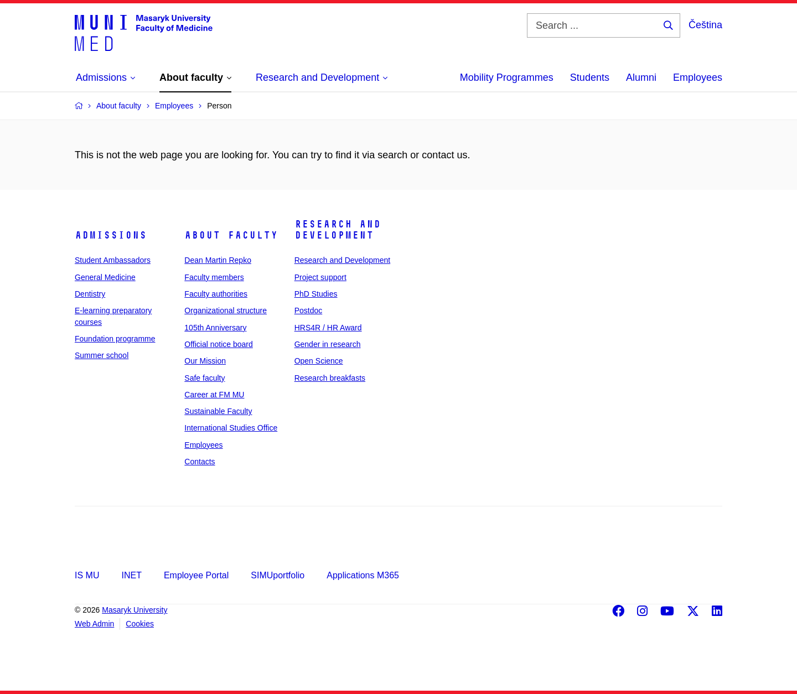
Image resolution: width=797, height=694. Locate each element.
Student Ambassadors (113, 260)
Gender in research (327, 344)
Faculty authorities (215, 293)
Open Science (318, 360)
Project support (320, 277)
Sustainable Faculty (218, 411)
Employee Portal (196, 575)
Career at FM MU (214, 394)
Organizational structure (225, 310)
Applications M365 (363, 575)
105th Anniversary (215, 327)
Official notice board (218, 344)
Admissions (111, 235)
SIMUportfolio (277, 575)
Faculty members (214, 277)
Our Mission (205, 360)
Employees (697, 77)
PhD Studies (316, 293)
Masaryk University (134, 609)
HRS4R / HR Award (328, 327)
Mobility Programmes (506, 77)
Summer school (101, 355)
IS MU (87, 575)
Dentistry (90, 293)
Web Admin (94, 623)
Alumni (641, 77)
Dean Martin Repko (217, 260)
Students (589, 77)
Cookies (140, 623)
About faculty (231, 235)
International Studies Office (230, 427)
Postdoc (308, 310)
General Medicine (105, 277)
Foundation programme (115, 338)
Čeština (705, 24)
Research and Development (337, 229)
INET (131, 575)
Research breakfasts (329, 378)
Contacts (199, 461)
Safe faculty (204, 378)
